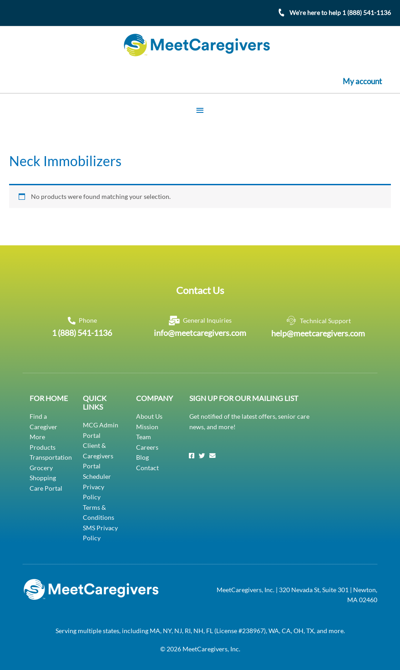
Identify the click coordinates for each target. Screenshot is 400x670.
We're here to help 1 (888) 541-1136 (340, 12)
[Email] (212, 455)
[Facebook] (191, 455)
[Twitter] (202, 455)
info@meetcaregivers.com (200, 332)
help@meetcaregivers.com (318, 333)
